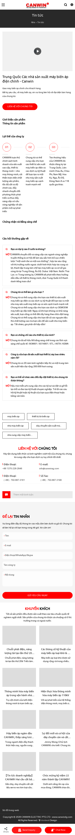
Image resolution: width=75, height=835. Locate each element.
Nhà (33, 22)
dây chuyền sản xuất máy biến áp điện (51, 426)
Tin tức (40, 22)
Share (6, 830)
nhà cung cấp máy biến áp (20, 435)
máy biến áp (13, 416)
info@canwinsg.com (49, 468)
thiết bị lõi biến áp (41, 416)
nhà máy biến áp (15, 426)
